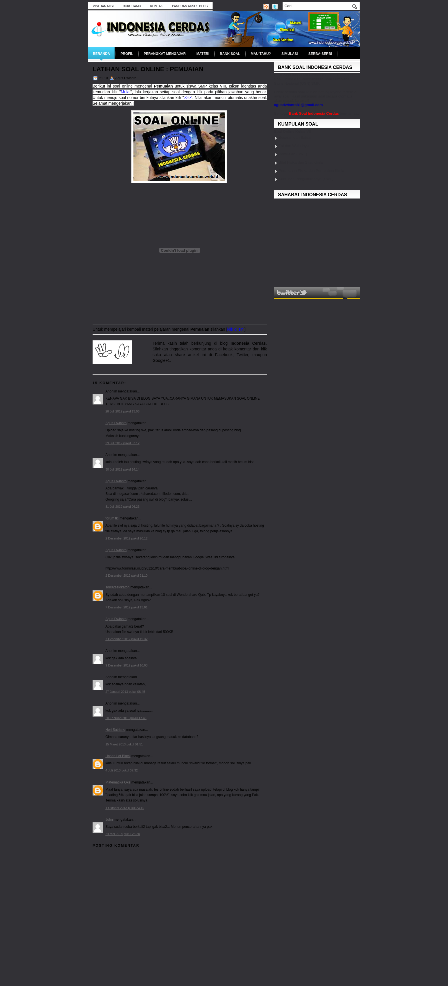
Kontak (156, 6)
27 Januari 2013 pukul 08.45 (125, 691)
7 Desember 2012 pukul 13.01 (126, 607)
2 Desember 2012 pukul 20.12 (126, 538)
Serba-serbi (320, 54)
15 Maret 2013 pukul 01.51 (124, 744)
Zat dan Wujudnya (294, 146)
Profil (127, 54)
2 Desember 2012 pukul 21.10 (126, 575)
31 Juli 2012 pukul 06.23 (122, 506)
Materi (202, 54)
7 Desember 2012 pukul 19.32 (126, 639)
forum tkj (112, 518)
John (109, 820)
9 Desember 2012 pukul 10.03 (126, 665)
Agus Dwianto (116, 423)
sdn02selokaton (117, 587)
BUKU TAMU (132, 6)
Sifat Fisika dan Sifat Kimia (301, 162)
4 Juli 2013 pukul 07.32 (121, 770)
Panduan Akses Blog (190, 6)
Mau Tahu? (261, 54)
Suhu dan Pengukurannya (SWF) (306, 179)
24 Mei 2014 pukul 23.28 (122, 834)
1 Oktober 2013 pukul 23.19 (124, 808)
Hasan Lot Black (117, 756)
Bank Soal (230, 54)
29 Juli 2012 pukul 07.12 (122, 443)
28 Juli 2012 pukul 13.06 (122, 411)
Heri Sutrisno (115, 730)
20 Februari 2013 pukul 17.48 (126, 718)
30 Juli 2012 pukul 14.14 (122, 469)
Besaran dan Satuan (296, 137)
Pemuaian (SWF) (293, 154)
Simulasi (289, 54)
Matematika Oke (117, 782)
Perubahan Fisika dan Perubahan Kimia (311, 170)
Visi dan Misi (103, 6)
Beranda (101, 54)
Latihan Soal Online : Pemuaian (148, 69)
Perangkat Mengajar (165, 54)
